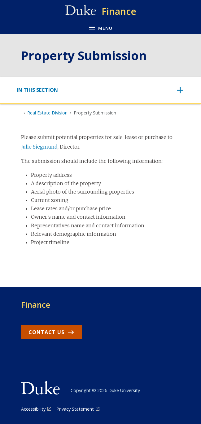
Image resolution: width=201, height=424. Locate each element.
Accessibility (33, 409)
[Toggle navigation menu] (100, 27)
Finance (35, 304)
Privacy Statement (75, 409)
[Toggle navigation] (100, 90)
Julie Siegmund (39, 147)
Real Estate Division (47, 113)
